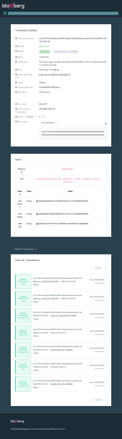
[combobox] (63, 13)
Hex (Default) (47, 122)
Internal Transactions (24, 249)
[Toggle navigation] (117, 5)
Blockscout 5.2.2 (58, 429)
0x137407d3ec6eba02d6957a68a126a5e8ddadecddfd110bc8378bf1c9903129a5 (58, 278)
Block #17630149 (97, 280)
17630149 (43, 57)
